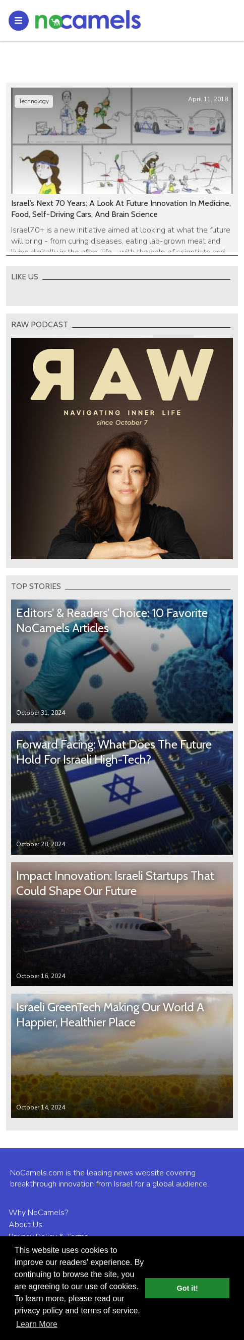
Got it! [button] (187, 1288)
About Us (25, 1224)
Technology (34, 101)
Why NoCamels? (38, 1212)
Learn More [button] (36, 1324)
